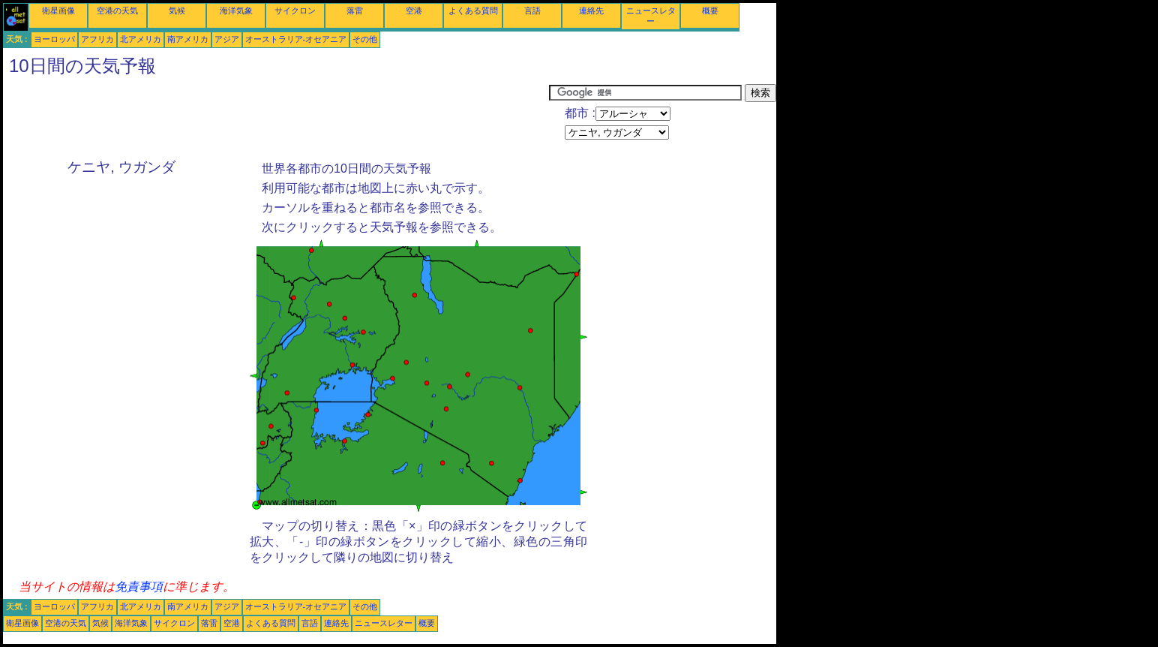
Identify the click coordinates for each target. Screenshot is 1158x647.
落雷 (354, 10)
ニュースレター (383, 622)
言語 (532, 10)
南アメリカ (187, 39)
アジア (226, 39)
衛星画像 (58, 10)
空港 (414, 10)
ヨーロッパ (54, 39)
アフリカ (97, 39)
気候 (177, 10)
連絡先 (591, 10)
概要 (710, 10)
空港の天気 (117, 10)
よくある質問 (473, 10)
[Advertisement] (276, 118)
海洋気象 (236, 10)
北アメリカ (140, 39)
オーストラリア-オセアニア (296, 39)
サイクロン (295, 10)
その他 (364, 39)
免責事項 (139, 586)
